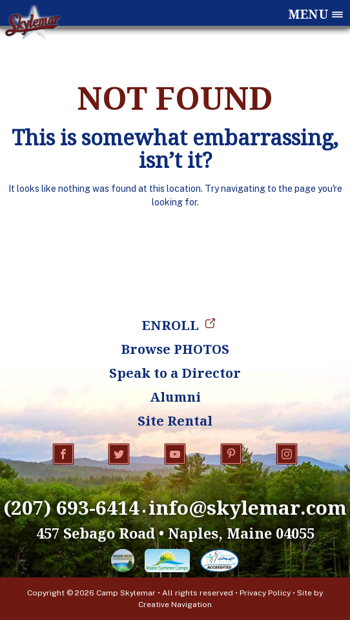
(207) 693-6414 (71, 507)
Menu (308, 14)
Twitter (119, 454)
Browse (175, 349)
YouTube (175, 454)
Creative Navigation (175, 604)
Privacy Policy (265, 592)
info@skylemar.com (248, 507)
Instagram (286, 454)
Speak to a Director (175, 373)
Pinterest (231, 454)
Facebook (63, 454)
